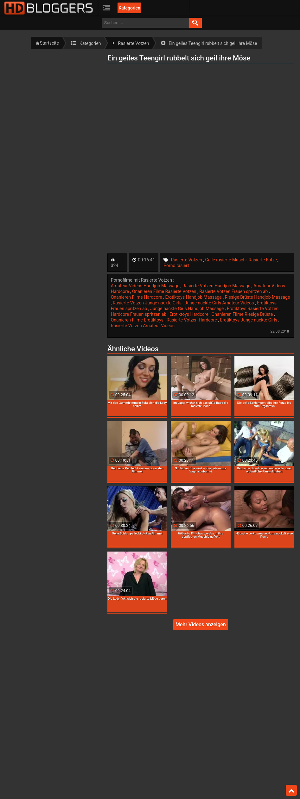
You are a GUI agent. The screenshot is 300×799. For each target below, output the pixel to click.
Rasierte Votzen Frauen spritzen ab (234, 291)
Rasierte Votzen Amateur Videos (143, 325)
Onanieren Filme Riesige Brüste (243, 314)
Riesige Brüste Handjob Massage (257, 297)
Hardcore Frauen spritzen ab (139, 314)
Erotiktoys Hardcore (189, 314)
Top (291, 790)
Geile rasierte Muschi (226, 259)
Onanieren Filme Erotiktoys (138, 319)
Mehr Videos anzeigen (201, 624)
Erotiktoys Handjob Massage (194, 297)
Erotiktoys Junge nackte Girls (249, 319)
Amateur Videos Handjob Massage (146, 285)
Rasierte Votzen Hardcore (192, 319)
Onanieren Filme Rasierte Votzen (164, 291)
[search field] (145, 23)
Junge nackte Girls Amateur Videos (220, 302)
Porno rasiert (176, 265)
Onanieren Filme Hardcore (137, 297)
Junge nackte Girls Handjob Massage (187, 308)
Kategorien (129, 7)
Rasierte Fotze (263, 259)
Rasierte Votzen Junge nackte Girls (147, 302)
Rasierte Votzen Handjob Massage (217, 285)
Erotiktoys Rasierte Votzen (253, 308)
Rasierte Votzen (187, 259)
